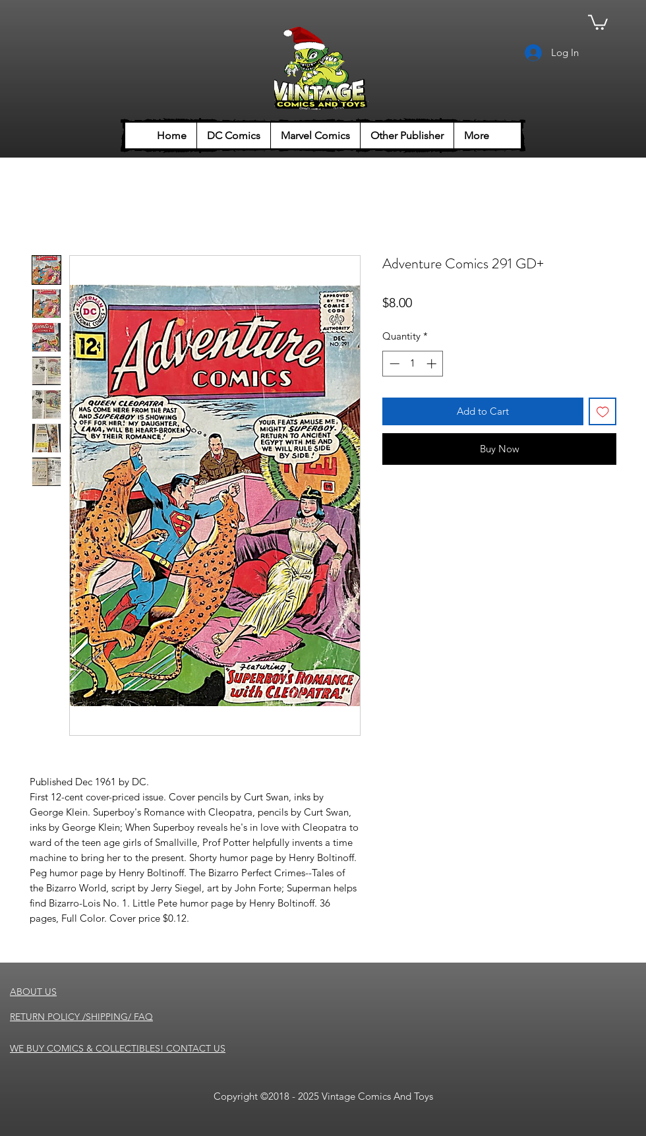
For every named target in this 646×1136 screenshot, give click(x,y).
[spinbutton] (413, 363)
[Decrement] (393, 363)
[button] (598, 21)
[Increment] (433, 363)
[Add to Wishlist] (603, 412)
